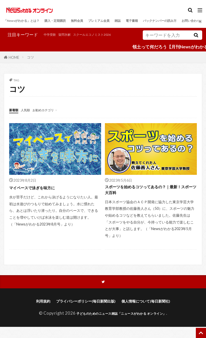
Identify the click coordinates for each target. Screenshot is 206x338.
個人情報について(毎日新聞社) (153, 311)
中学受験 (12, 42)
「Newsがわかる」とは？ (29, 21)
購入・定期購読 (74, 21)
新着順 (15, 116)
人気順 (31, 116)
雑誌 (156, 21)
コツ (30, 63)
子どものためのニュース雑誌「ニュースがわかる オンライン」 (121, 324)
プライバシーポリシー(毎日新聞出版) (82, 311)
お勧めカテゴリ (55, 116)
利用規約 (32, 311)
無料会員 (102, 21)
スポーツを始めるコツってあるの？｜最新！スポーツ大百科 (148, 197)
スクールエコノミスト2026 (70, 42)
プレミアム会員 (131, 21)
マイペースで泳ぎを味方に (38, 194)
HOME (14, 63)
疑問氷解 (32, 42)
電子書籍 (174, 21)
